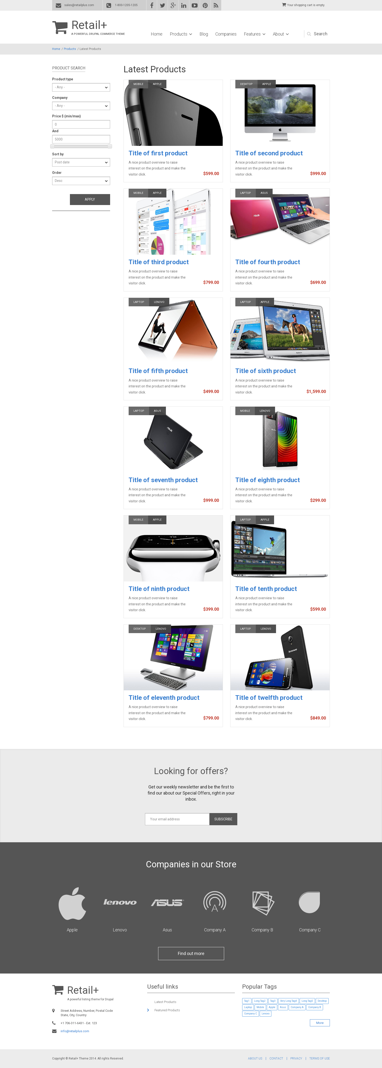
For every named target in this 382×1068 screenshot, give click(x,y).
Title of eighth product (267, 480)
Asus (264, 193)
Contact (276, 1058)
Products (178, 34)
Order (57, 173)
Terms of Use (319, 1058)
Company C (310, 929)
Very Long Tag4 (288, 1001)
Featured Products (167, 1010)
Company (59, 98)
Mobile (138, 84)
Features (252, 34)
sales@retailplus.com (79, 5)
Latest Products (165, 1002)
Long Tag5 (307, 1001)
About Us (255, 1058)
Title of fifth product (158, 371)
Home (156, 34)
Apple (157, 84)
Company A (215, 929)
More (320, 1023)
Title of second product (269, 153)
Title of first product (158, 153)
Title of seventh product (163, 480)
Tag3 (273, 1001)
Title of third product (159, 262)
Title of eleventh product (164, 697)
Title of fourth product (267, 262)
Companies (226, 34)
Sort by (58, 154)
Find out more (191, 953)
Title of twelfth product (269, 697)
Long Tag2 (260, 1001)
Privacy (296, 1058)
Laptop (245, 193)
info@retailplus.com (75, 1031)
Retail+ (89, 25)
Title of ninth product (159, 588)
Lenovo (159, 302)
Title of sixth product (265, 371)
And (55, 131)
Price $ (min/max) (66, 116)
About (278, 34)
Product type (62, 79)
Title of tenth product (266, 588)
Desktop (246, 84)
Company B (262, 929)
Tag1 (246, 1001)
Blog (204, 34)
